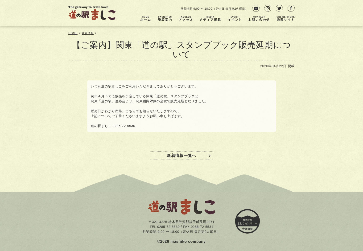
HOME (73, 33)
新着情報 (88, 33)
